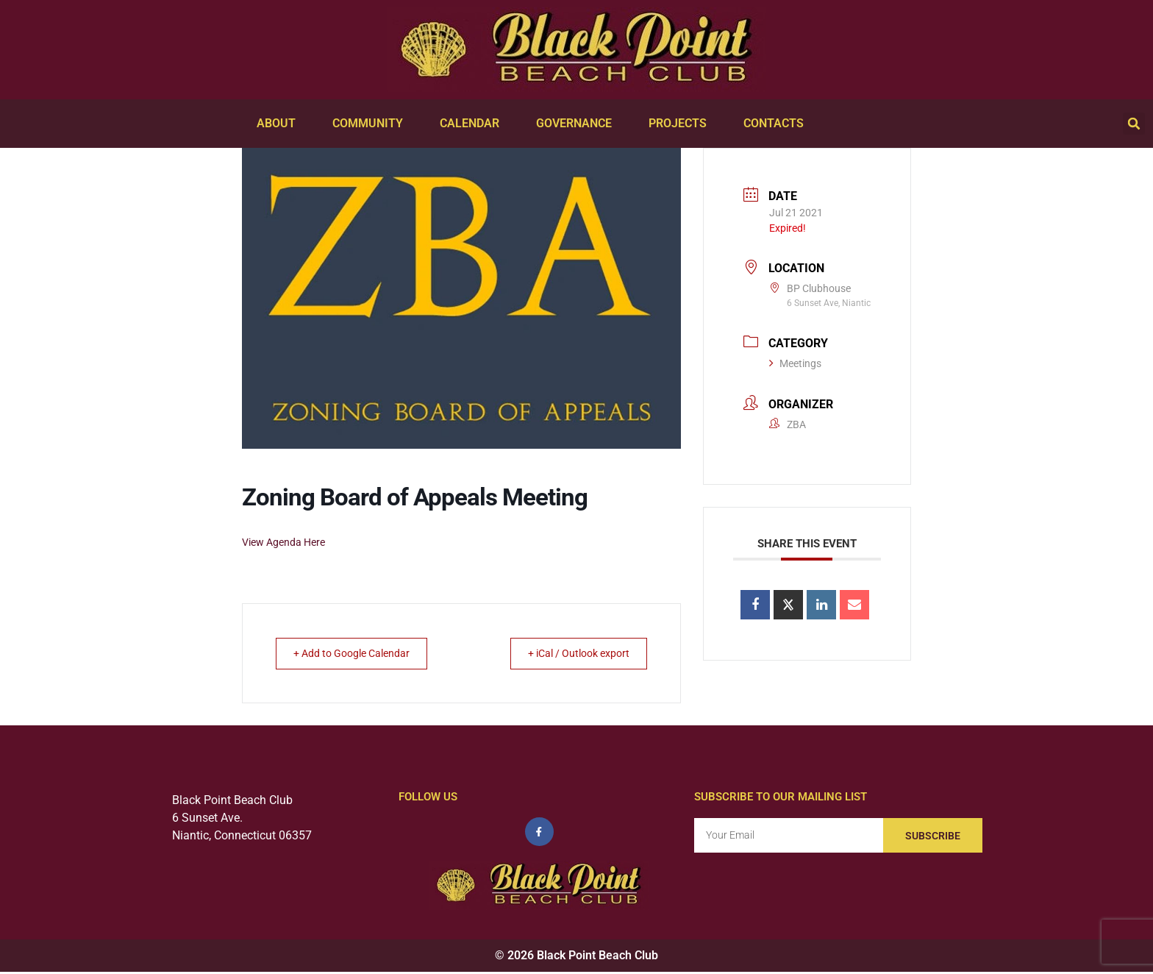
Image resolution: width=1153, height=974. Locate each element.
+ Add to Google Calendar (360, 653)
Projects (681, 123)
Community (371, 123)
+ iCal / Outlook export (570, 653)
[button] (1134, 124)
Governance (577, 123)
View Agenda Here (283, 542)
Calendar (473, 123)
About (280, 123)
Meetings (795, 363)
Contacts (777, 123)
